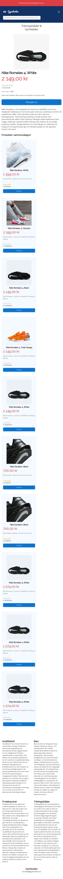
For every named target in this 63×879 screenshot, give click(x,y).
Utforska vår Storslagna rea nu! (31, 3)
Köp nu (19, 191)
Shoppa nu (31, 102)
